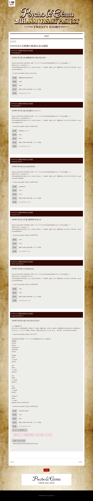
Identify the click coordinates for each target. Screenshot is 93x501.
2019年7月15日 (34, 235)
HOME (46, 470)
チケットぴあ (39, 434)
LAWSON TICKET (28, 434)
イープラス (48, 434)
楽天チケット (17, 434)
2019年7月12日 (34, 126)
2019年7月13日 (34, 182)
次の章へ (80, 462)
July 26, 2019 (33, 334)
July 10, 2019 (33, 73)
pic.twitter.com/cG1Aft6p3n (70, 330)
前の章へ (12, 462)
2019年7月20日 (34, 284)
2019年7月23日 (34, 406)
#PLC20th (73, 67)
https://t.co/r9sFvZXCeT (23, 402)
